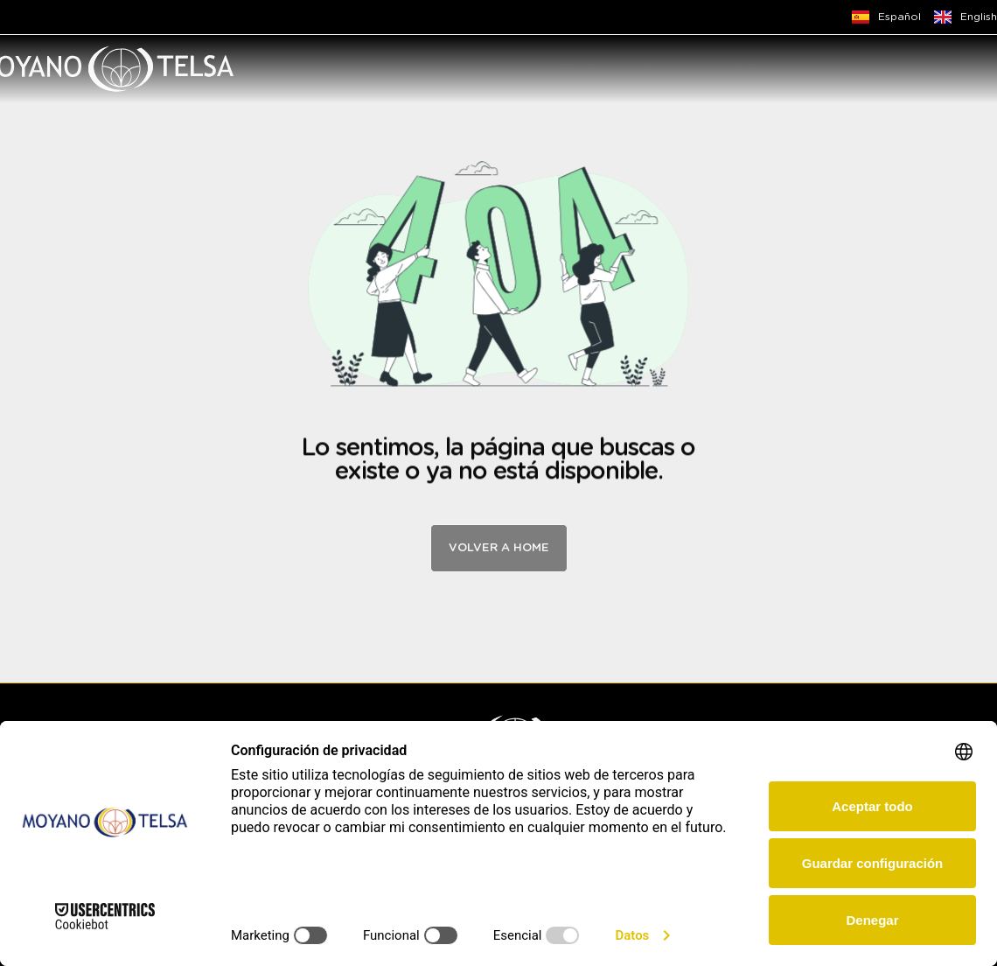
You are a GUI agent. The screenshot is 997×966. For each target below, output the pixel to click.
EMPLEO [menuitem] (835, 68)
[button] (646, 69)
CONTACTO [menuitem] (928, 68)
